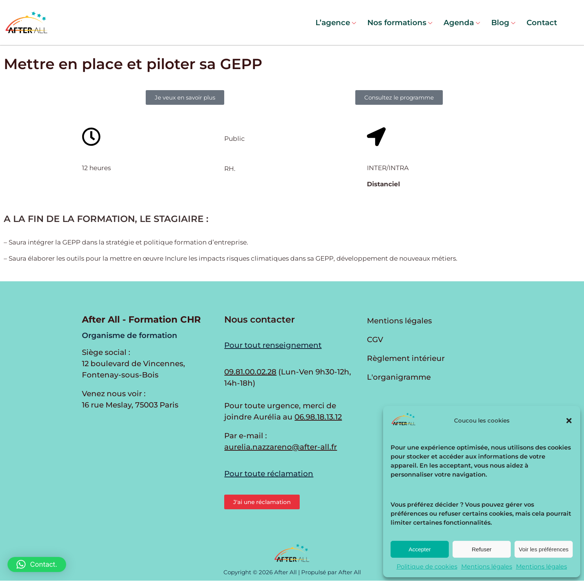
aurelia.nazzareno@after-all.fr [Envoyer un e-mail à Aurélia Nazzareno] (280, 446)
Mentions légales (486, 566)
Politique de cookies (427, 566)
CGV (375, 339)
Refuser (482, 549)
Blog (503, 22)
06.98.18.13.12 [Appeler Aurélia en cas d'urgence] (318, 416)
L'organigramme (399, 377)
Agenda (462, 22)
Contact (542, 22)
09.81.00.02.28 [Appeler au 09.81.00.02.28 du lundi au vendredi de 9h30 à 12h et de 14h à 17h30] (250, 371)
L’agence (335, 22)
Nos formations (399, 22)
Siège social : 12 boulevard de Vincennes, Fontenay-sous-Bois (133, 363)
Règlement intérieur (406, 358)
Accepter (420, 549)
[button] (569, 420)
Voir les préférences (544, 549)
